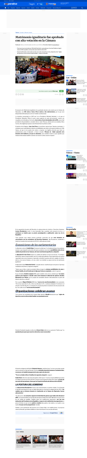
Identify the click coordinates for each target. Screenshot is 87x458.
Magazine (13, 7)
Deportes (18, 7)
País (8, 7)
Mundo (28, 7)
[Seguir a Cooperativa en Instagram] (13, 1)
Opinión (32, 7)
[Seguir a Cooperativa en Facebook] (9, 1)
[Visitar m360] (74, 9)
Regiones (23, 7)
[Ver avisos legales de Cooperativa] (72, 9)
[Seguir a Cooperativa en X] (11, 1)
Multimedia (43, 7)
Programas (49, 7)
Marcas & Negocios (57, 7)
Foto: (17, 57)
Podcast (37, 7)
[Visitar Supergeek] (76, 9)
